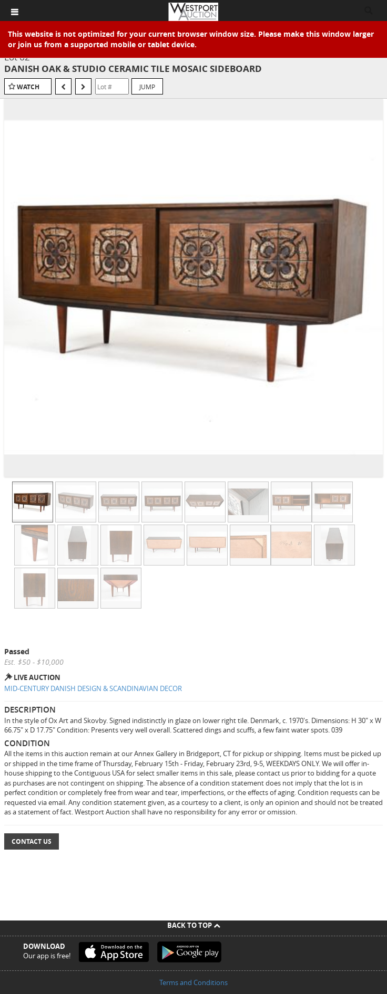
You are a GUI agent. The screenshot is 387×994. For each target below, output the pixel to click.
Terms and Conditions (193, 982)
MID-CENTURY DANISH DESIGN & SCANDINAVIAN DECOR (93, 688)
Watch (28, 86)
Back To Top (193, 925)
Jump (147, 86)
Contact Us (32, 841)
